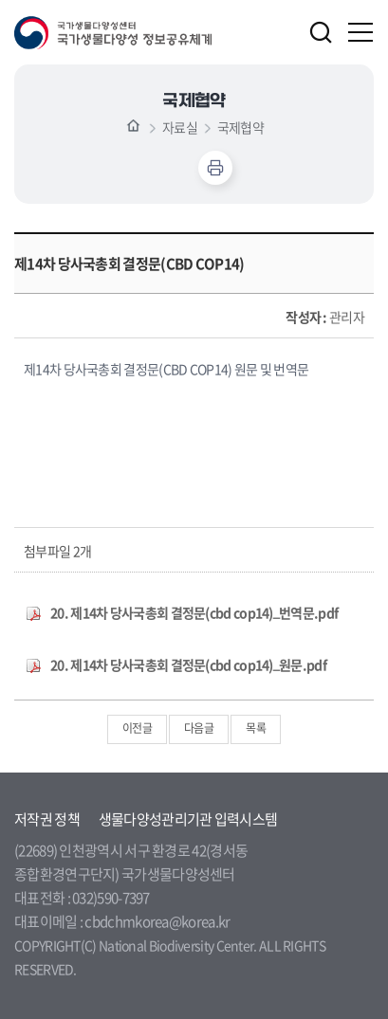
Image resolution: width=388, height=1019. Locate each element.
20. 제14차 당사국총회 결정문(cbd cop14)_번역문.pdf (194, 612)
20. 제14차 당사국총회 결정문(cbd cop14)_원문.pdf (188, 664)
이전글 (137, 728)
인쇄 (215, 168)
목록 (256, 728)
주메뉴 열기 (361, 32)
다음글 (198, 728)
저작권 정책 (47, 819)
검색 (320, 32)
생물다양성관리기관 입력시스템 (188, 819)
